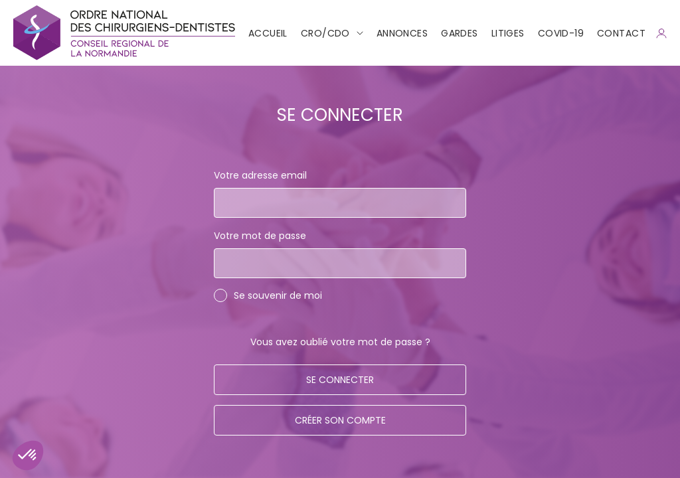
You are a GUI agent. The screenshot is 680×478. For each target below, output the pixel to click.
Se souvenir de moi (278, 295)
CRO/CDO (325, 33)
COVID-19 (561, 33)
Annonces (402, 33)
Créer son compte (340, 420)
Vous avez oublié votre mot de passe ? (340, 342)
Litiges (508, 33)
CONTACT (621, 33)
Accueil (268, 33)
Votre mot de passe (260, 235)
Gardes (459, 33)
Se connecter (340, 379)
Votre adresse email (260, 175)
